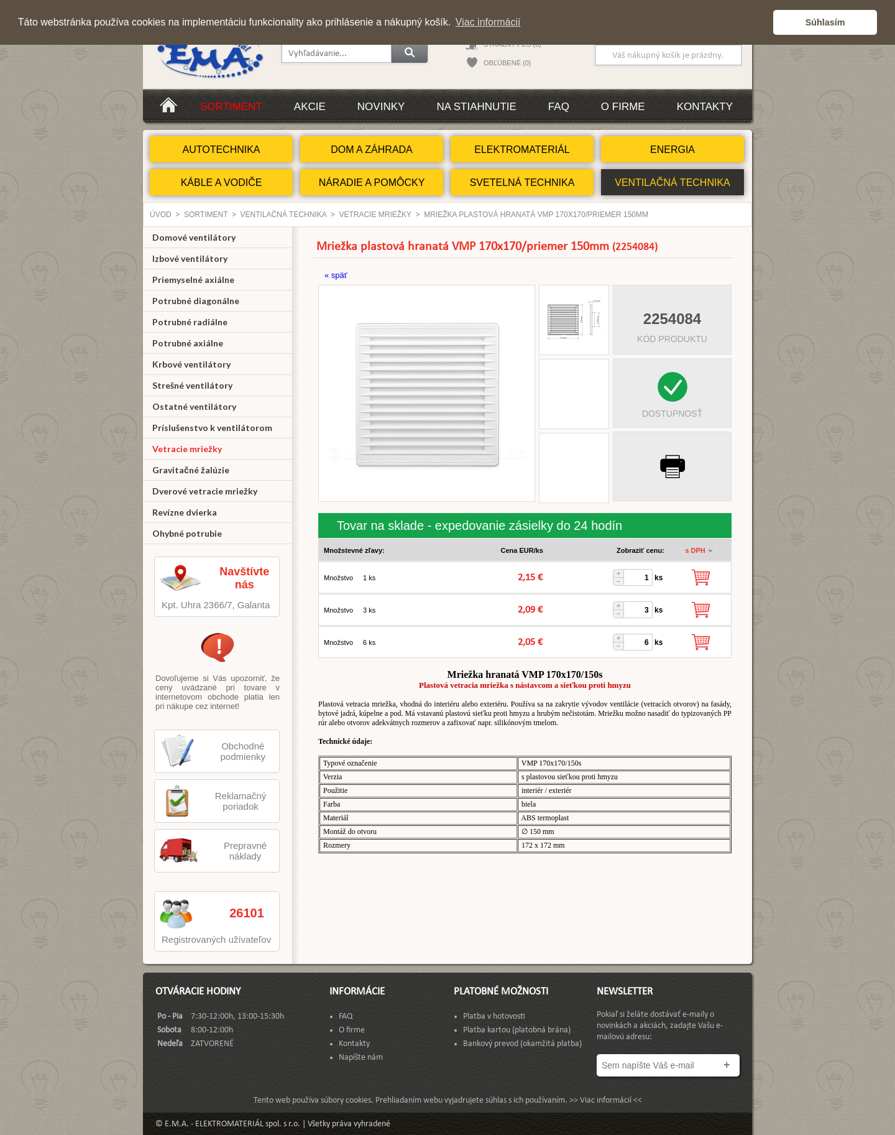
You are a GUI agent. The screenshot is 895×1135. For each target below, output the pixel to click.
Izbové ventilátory (189, 258)
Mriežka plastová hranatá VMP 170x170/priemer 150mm (536, 214)
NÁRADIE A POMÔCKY (372, 182)
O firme (623, 107)
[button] (760, 22)
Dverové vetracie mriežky (204, 491)
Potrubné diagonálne (195, 300)
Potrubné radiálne (189, 322)
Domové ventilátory (194, 237)
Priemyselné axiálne (193, 279)
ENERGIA (672, 149)
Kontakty (705, 107)
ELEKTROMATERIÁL (522, 149)
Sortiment (231, 107)
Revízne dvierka (184, 512)
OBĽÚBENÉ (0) (507, 63)
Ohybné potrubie (187, 533)
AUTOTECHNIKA (221, 149)
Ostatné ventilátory (194, 406)
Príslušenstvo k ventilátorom (212, 427)
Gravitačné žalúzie (190, 470)
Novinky (381, 107)
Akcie (310, 107)
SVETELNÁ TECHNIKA (522, 182)
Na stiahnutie (476, 107)
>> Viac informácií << (605, 1100)
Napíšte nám (361, 1057)
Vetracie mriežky (375, 214)
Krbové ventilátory (191, 364)
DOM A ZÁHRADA (372, 149)
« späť (335, 275)
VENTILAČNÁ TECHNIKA (672, 182)
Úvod (161, 214)
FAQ (558, 107)
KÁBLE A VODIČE (221, 182)
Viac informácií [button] (488, 22)
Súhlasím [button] (825, 22)
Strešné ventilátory (192, 385)
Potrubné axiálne (187, 343)
